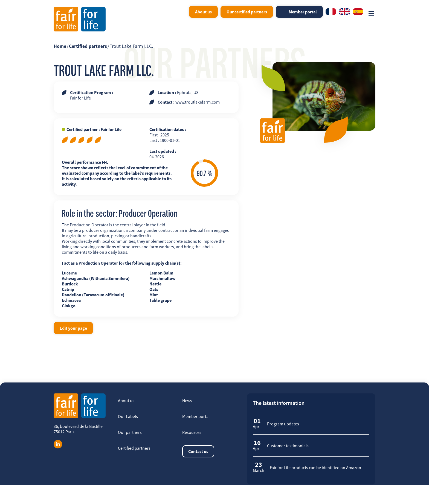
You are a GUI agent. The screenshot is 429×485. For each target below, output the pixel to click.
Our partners (130, 432)
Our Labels (128, 416)
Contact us (198, 451)
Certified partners (88, 46)
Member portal (303, 11)
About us (203, 11)
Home (60, 46)
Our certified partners (247, 11)
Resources (191, 432)
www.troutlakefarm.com (197, 102)
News (187, 400)
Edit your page (73, 328)
